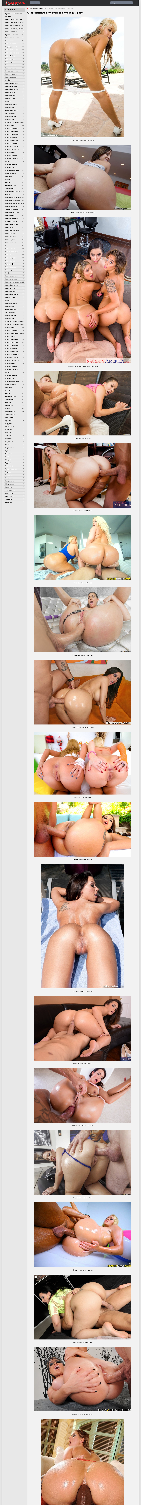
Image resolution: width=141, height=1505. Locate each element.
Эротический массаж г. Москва (13, 15)
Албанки (8, 502)
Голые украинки (11, 137)
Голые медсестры (11, 146)
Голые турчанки (11, 155)
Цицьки (8, 101)
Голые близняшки (11, 294)
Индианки (9, 442)
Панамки (8, 457)
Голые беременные (12, 89)
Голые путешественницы (14, 333)
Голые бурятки (10, 336)
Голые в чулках (10, 59)
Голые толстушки (11, 140)
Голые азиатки (10, 246)
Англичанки (9, 188)
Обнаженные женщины (13, 122)
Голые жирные (10, 65)
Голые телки (9, 107)
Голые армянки (10, 95)
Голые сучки (9, 119)
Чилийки (8, 454)
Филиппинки (10, 490)
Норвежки (9, 472)
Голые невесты (10, 68)
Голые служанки (11, 77)
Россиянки (9, 405)
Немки (7, 409)
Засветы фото (10, 92)
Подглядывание (11, 47)
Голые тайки (9, 167)
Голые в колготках (11, 83)
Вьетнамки (9, 466)
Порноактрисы (10, 173)
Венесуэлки (9, 475)
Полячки (8, 430)
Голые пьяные (10, 255)
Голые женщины (11, 104)
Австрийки (9, 493)
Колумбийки (9, 418)
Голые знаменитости (12, 26)
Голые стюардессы (12, 149)
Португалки (9, 448)
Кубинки (8, 451)
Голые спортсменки (12, 53)
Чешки (7, 182)
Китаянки (8, 487)
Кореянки (8, 439)
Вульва (7, 161)
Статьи (7, 194)
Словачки (8, 499)
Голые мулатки (10, 62)
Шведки (8, 460)
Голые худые (9, 270)
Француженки (10, 185)
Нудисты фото (10, 264)
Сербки (8, 433)
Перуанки (8, 424)
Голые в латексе (11, 86)
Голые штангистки (11, 128)
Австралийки (10, 415)
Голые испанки (10, 116)
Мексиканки (9, 427)
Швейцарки (9, 496)
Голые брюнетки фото (13, 23)
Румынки (8, 421)
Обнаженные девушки (13, 321)
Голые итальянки (11, 158)
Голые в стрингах (11, 50)
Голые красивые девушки (14, 29)
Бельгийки (9, 478)
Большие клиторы (11, 71)
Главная (35, 3)
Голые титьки (10, 152)
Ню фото (8, 80)
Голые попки (9, 41)
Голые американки (12, 170)
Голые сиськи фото (12, 38)
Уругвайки (9, 463)
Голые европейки (11, 131)
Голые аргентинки (11, 164)
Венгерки (8, 176)
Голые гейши (10, 98)
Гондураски (9, 481)
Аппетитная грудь (11, 110)
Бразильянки (10, 412)
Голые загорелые (11, 44)
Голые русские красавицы (14, 282)
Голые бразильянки (12, 134)
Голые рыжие (10, 261)
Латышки (8, 436)
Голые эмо (9, 228)
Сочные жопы (10, 113)
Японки (8, 402)
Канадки (8, 179)
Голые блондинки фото (13, 20)
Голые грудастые (11, 74)
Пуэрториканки (11, 469)
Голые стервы (10, 125)
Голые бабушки (10, 56)
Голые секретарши (12, 143)
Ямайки (8, 445)
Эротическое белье (12, 35)
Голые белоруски (11, 342)
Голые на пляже (11, 32)
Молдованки (9, 484)
